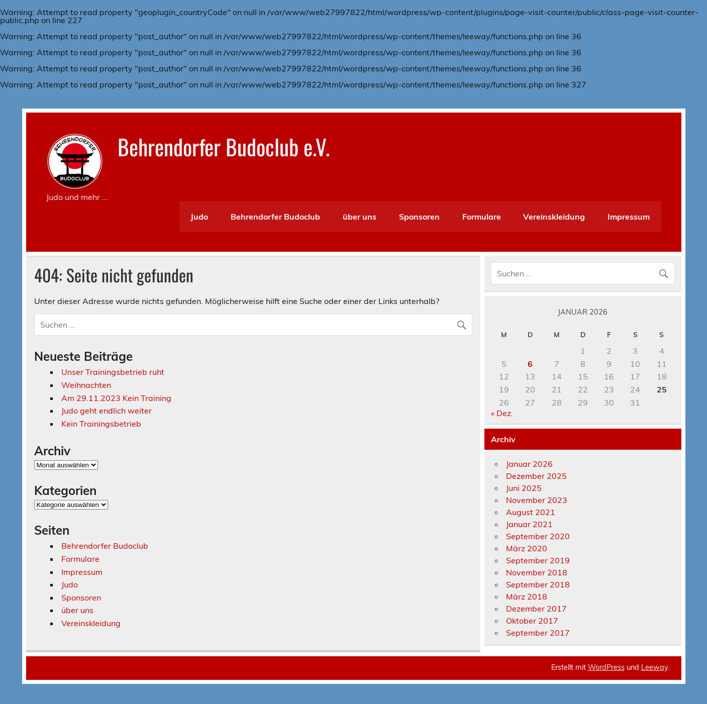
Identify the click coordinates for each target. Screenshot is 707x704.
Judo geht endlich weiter (106, 411)
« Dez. (502, 413)
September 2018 (538, 584)
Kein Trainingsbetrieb (101, 424)
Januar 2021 (529, 524)
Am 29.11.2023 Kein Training (116, 398)
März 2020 (526, 548)
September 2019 (538, 560)
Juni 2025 (524, 488)
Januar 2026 (529, 464)
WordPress (606, 667)
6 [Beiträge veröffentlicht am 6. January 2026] (530, 364)
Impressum (629, 217)
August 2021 (530, 512)
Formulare (481, 217)
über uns (359, 217)
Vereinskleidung (554, 217)
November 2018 (536, 572)
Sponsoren (419, 217)
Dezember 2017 (536, 609)
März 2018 (526, 596)
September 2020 (538, 536)
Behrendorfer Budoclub (275, 217)
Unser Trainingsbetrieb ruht (112, 372)
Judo (199, 217)
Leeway (654, 667)
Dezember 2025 (536, 476)
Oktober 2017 (532, 621)
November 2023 (536, 500)
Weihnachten (86, 385)
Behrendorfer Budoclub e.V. (224, 146)
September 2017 (538, 633)
